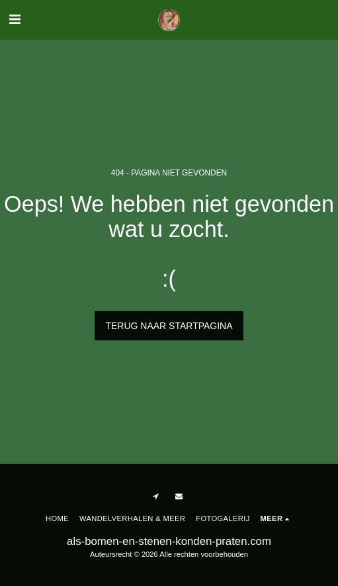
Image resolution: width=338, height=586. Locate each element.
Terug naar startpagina (168, 325)
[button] (14, 19)
